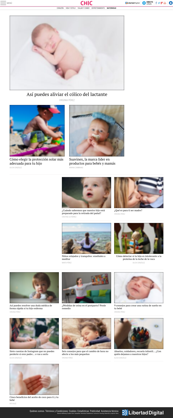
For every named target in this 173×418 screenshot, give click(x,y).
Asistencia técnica (109, 411)
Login (171, 3)
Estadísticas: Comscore (92, 413)
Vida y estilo (70, 8)
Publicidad (95, 411)
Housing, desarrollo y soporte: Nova (108, 413)
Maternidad (111, 8)
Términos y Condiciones (56, 411)
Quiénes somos (37, 411)
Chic (86, 3)
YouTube (164, 3)
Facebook (154, 3)
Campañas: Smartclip (80, 413)
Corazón (60, 8)
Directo (147, 3)
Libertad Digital (142, 413)
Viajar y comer (84, 8)
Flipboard (161, 3)
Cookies (73, 411)
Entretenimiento (98, 8)
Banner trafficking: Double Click (65, 413)
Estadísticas (83, 411)
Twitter (157, 3)
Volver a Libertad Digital (128, 3)
